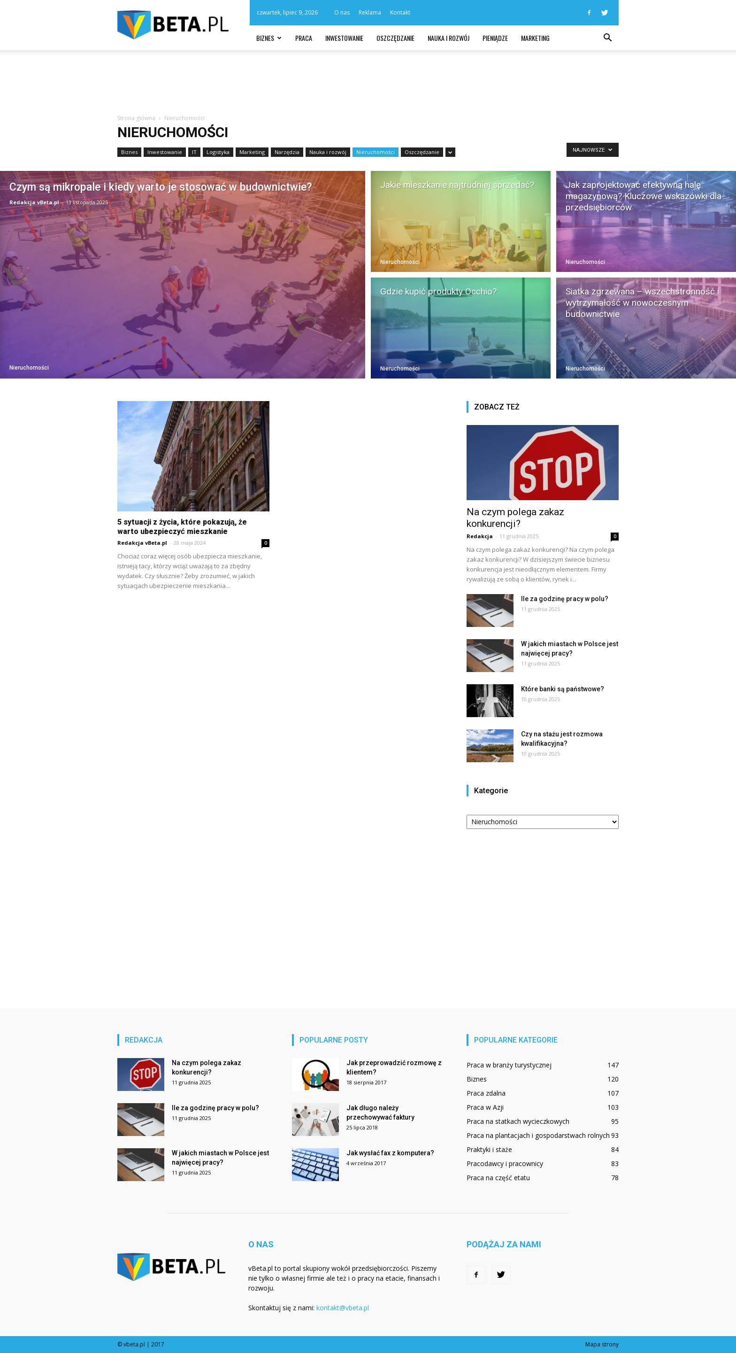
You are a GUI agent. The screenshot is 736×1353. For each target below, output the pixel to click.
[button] (607, 38)
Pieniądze (495, 38)
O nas (342, 12)
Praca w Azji (485, 1107)
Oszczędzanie (395, 38)
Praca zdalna (486, 1093)
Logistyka (218, 151)
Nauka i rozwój (448, 38)
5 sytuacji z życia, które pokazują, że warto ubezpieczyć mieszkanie (182, 527)
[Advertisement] (368, 83)
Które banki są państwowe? (562, 689)
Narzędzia (287, 151)
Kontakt (400, 12)
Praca (303, 38)
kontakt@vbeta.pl (342, 1307)
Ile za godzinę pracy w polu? (564, 599)
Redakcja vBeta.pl (34, 202)
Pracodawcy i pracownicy (505, 1163)
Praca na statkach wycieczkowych (518, 1121)
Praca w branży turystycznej (509, 1064)
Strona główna (136, 118)
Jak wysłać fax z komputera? (390, 1153)
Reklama (370, 12)
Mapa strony (602, 1344)
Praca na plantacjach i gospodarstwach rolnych (538, 1135)
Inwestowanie (344, 38)
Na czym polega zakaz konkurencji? (515, 517)
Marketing (535, 38)
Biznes (269, 38)
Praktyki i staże (489, 1149)
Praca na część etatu (498, 1177)
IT (194, 151)
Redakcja (480, 536)
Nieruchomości (375, 151)
